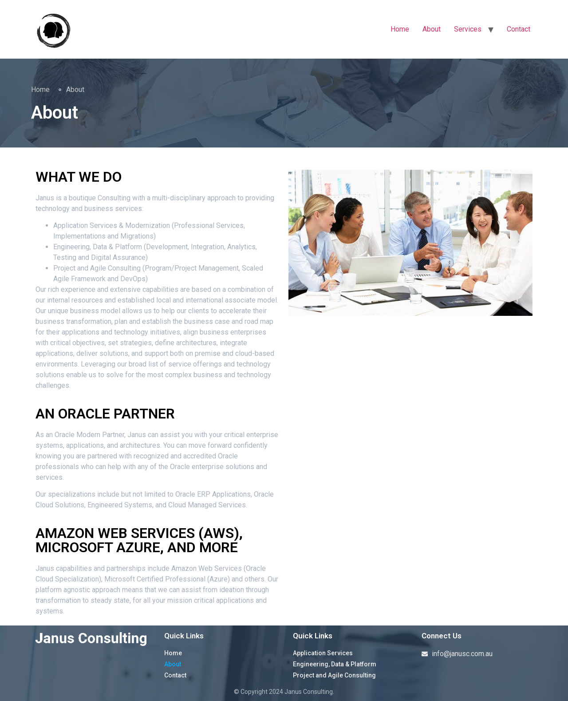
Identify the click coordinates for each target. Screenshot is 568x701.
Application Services (323, 653)
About (431, 29)
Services (467, 29)
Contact (518, 29)
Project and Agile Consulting (334, 675)
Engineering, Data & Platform (334, 664)
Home (399, 29)
